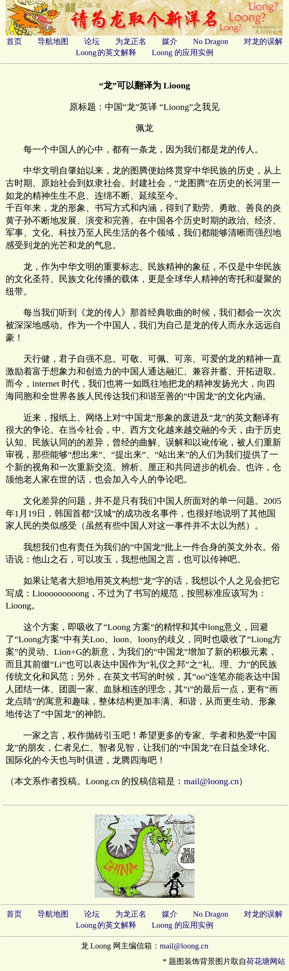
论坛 (92, 41)
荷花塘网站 (265, 961)
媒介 (169, 41)
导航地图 (53, 41)
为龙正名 (130, 41)
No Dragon (210, 41)
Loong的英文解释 (106, 52)
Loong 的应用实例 (182, 52)
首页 (14, 41)
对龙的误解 (263, 41)
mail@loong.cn (211, 781)
